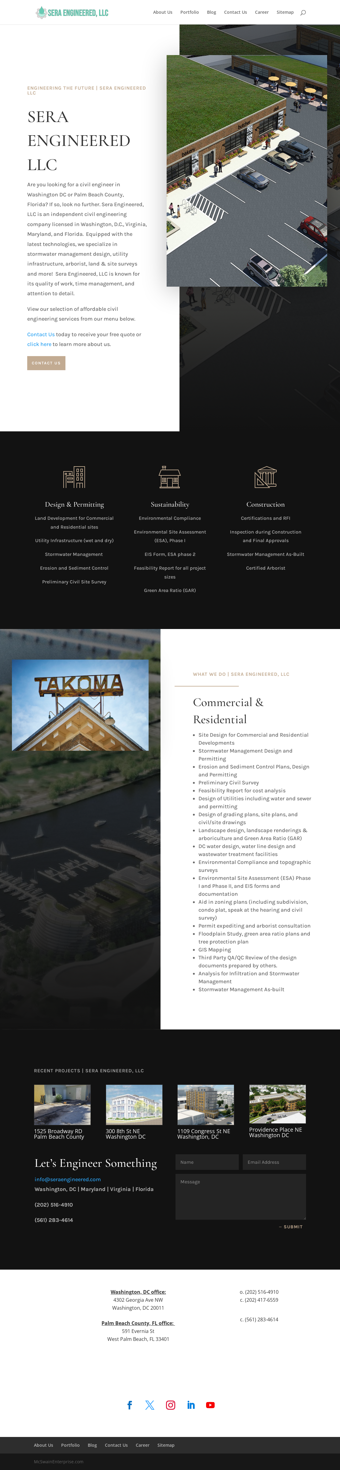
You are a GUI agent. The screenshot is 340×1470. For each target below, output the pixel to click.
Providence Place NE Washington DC (275, 1132)
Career (262, 12)
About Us (162, 12)
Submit (293, 1227)
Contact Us (235, 12)
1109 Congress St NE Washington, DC (203, 1133)
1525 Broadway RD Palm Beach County (59, 1133)
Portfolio (189, 12)
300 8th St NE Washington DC (126, 1133)
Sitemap (285, 12)
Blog (211, 12)
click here (39, 344)
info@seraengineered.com (68, 1179)
